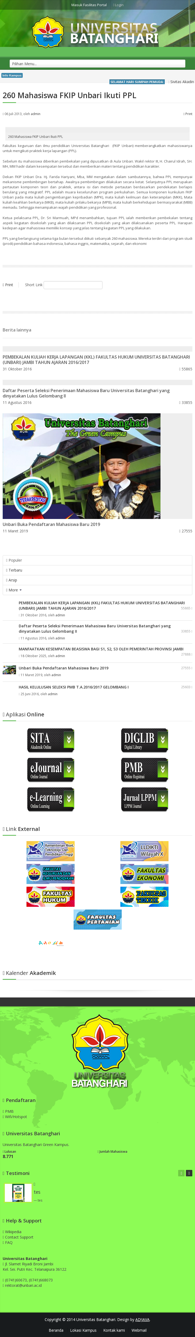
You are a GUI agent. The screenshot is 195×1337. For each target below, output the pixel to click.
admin (35, 114)
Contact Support (18, 1237)
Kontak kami (114, 1330)
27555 (185, 530)
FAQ (8, 1242)
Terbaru (14, 570)
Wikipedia (12, 1231)
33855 (185, 402)
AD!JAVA (142, 1319)
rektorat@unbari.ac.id (23, 1285)
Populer (14, 560)
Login (118, 4)
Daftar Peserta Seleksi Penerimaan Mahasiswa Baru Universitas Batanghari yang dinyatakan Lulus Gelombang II (86, 393)
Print (187, 114)
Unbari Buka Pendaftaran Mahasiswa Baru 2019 (51, 524)
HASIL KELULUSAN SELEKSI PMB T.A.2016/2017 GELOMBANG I (74, 687)
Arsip (11, 580)
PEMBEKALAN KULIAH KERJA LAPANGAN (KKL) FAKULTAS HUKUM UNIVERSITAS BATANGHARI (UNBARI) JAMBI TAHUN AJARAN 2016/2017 (96, 359)
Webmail (139, 1330)
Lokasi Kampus (83, 1330)
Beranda (56, 1330)
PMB (8, 1111)
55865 (185, 368)
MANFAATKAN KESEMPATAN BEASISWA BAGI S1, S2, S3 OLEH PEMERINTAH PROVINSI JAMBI (101, 648)
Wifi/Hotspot (15, 1116)
